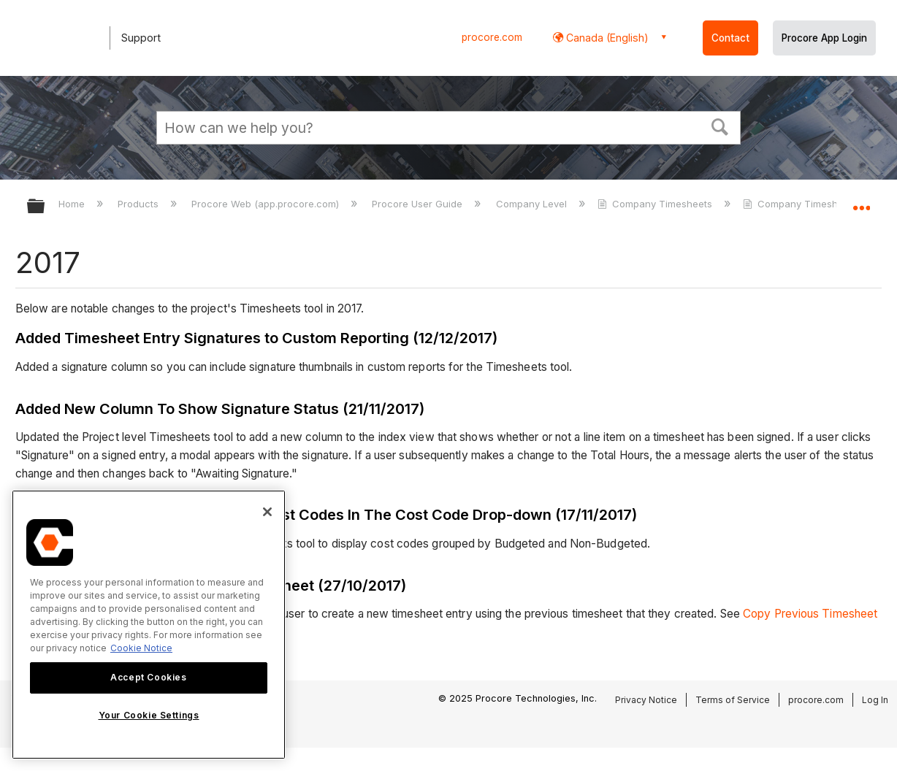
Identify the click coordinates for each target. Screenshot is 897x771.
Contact (730, 38)
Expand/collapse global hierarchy (45, 207)
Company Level (533, 204)
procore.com (492, 37)
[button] (720, 125)
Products (139, 204)
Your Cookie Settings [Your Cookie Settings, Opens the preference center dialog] (149, 715)
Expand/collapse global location (861, 201)
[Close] (267, 512)
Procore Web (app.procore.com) (266, 204)
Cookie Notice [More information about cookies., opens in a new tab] (141, 647)
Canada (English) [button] (606, 37)
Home (73, 204)
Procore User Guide (418, 204)
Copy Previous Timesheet (810, 614)
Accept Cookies (148, 677)
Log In (875, 699)
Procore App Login (824, 38)
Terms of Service (732, 699)
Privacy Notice (646, 699)
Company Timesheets (656, 204)
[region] (149, 624)
